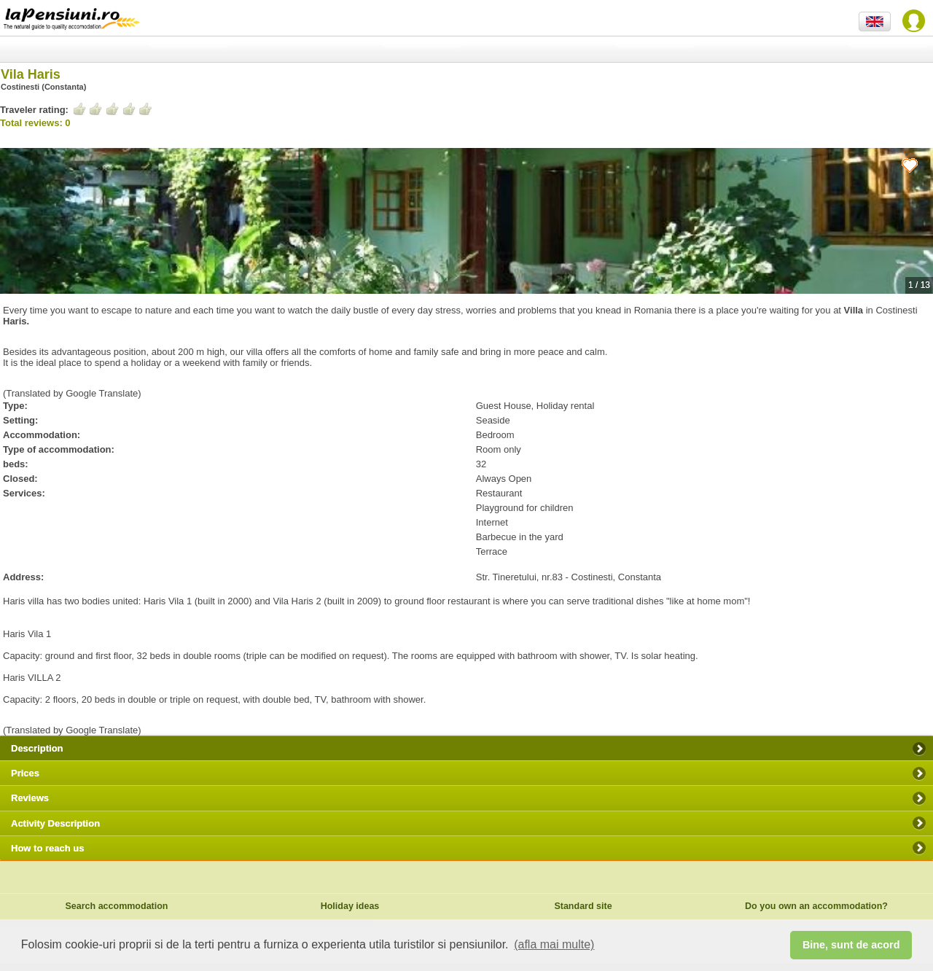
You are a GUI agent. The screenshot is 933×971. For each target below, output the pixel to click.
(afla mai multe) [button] (554, 944)
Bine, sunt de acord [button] (851, 945)
